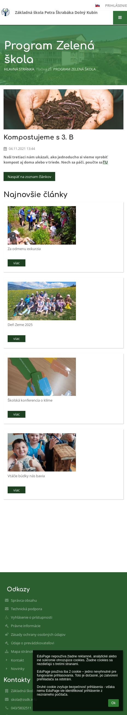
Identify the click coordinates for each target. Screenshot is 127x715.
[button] (120, 18)
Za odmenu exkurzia (24, 248)
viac (16, 262)
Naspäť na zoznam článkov (29, 176)
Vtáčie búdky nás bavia (26, 475)
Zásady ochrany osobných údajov (38, 634)
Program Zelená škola (74, 69)
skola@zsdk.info (24, 699)
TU (105, 162)
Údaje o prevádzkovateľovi (32, 642)
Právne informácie (25, 625)
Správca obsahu (24, 600)
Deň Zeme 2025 (20, 324)
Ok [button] (113, 703)
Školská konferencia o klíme (30, 400)
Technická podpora (26, 608)
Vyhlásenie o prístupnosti (31, 617)
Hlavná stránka (19, 69)
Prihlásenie (116, 5)
